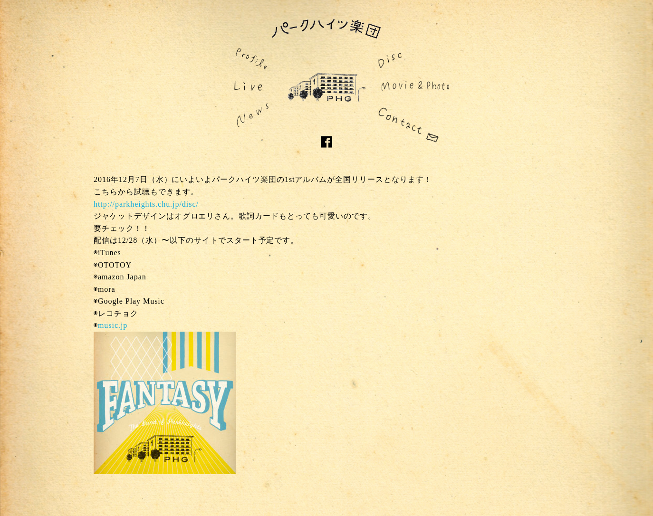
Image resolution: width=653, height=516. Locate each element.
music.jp (112, 325)
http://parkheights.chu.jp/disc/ (146, 204)
